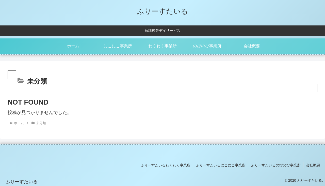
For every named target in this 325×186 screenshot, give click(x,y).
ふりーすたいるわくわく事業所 (165, 165)
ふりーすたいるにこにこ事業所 (221, 165)
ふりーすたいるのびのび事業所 (276, 165)
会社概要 (313, 165)
